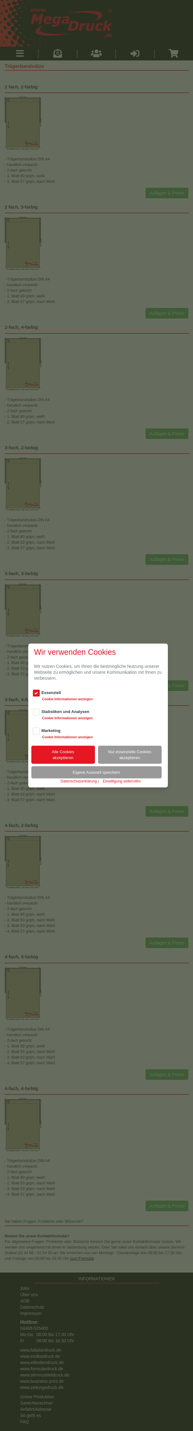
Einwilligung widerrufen (122, 781)
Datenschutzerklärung (79, 781)
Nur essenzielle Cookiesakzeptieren (129, 754)
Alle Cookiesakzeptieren (63, 754)
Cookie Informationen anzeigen (67, 699)
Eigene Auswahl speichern (96, 772)
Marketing (51, 730)
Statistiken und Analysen (65, 711)
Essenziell (51, 692)
